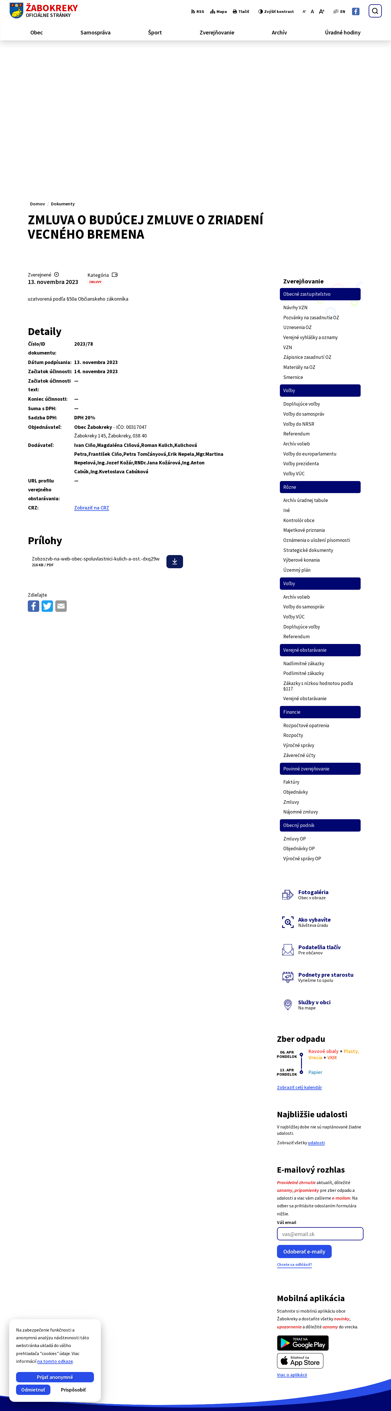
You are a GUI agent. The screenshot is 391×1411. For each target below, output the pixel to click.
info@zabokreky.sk (362, 1362)
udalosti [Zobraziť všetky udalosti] (316, 1006)
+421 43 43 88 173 (360, 1356)
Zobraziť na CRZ (91, 371)
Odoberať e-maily (304, 1115)
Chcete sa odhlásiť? (294, 1128)
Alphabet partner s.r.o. (84, 1395)
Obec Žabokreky (160, 1395)
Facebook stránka (361, 1369)
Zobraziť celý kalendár (299, 951)
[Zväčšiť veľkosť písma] (321, 11)
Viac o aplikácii (292, 1238)
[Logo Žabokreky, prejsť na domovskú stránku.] (43, 11)
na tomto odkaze (31, 1361)
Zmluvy (95, 145)
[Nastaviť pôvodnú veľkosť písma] (312, 11)
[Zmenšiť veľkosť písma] (304, 11)
